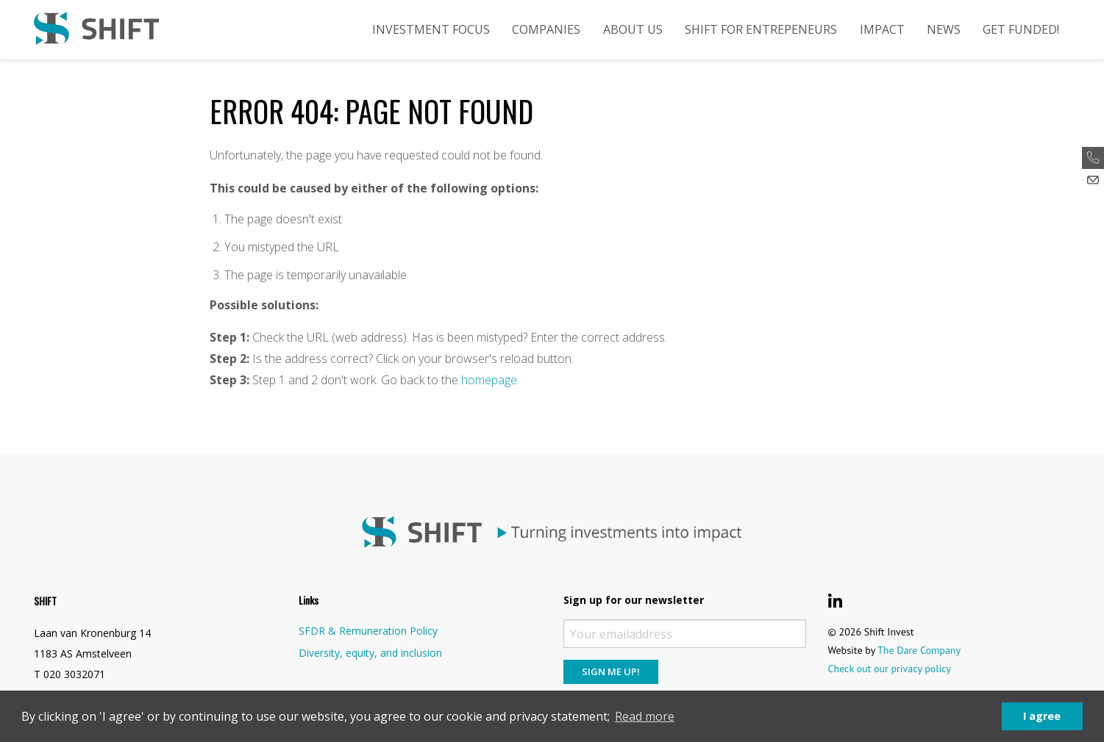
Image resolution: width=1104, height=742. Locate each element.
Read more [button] (644, 716)
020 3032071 (74, 674)
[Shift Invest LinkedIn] (835, 601)
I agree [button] (1042, 716)
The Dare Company (919, 650)
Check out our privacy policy (889, 668)
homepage (489, 380)
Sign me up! (611, 671)
